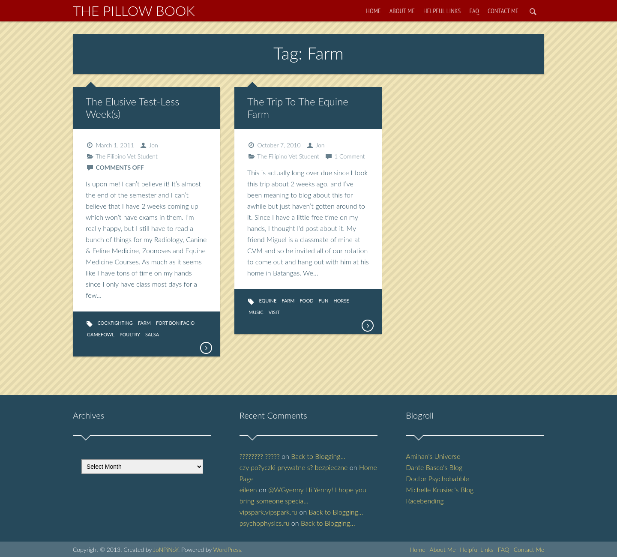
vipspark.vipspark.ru (268, 512)
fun (324, 300)
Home (373, 10)
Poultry (130, 334)
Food (306, 300)
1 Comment (349, 156)
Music (256, 312)
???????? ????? (260, 456)
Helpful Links (442, 10)
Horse (341, 300)
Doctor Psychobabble (437, 478)
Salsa (152, 334)
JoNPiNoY (165, 549)
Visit (274, 312)
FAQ (474, 10)
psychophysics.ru (265, 523)
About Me (402, 10)
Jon (153, 145)
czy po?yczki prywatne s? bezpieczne (294, 467)
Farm (144, 323)
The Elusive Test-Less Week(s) (132, 107)
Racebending (424, 501)
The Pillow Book (134, 10)
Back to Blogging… (318, 456)
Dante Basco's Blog (434, 467)
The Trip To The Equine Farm (297, 107)
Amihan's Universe (433, 456)
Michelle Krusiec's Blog (439, 489)
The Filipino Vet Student (127, 156)
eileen (248, 489)
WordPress (227, 549)
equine (267, 300)
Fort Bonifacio (175, 323)
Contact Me (503, 10)
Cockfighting (114, 323)
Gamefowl (100, 334)
